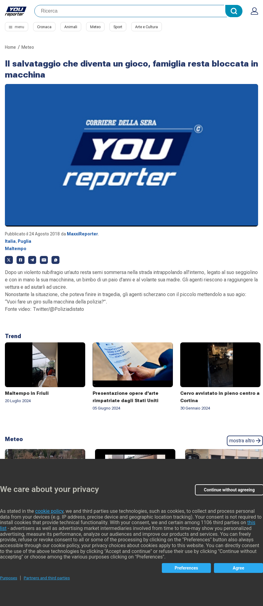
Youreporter (16, 11)
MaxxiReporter (82, 233)
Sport (117, 27)
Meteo (95, 27)
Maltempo (15, 248)
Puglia (24, 241)
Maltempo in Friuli (27, 393)
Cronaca (44, 27)
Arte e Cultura (146, 27)
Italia (10, 241)
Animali (70, 27)
